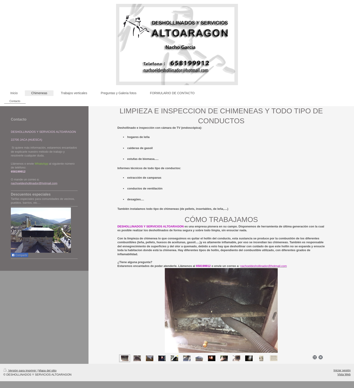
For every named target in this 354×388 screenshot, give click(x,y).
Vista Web (344, 374)
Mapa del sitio (47, 370)
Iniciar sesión (342, 370)
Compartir (19, 255)
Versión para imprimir (20, 370)
